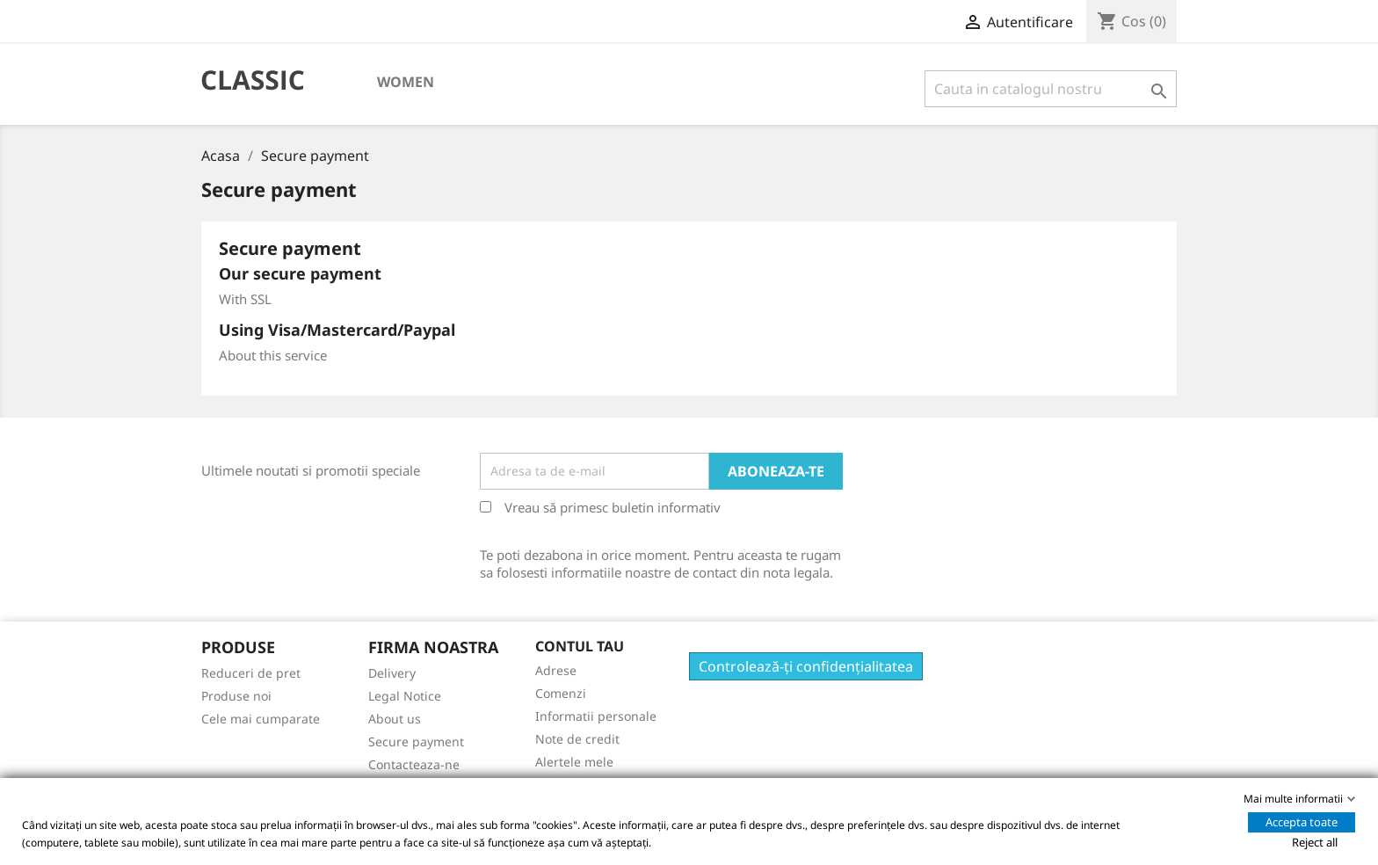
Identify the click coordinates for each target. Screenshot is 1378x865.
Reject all (1315, 842)
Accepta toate (1302, 822)
